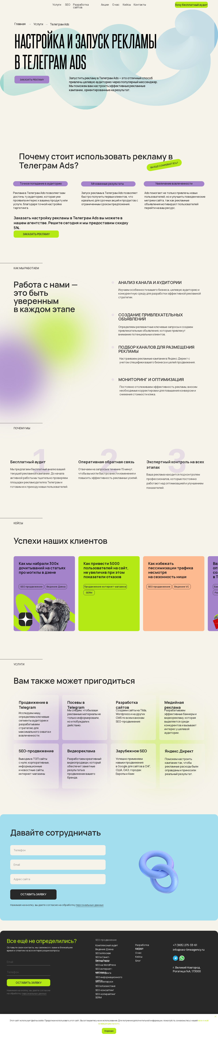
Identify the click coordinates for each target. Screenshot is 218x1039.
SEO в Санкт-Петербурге (102, 958)
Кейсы (127, 4)
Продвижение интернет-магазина (105, 586)
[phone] (28, 972)
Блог (138, 960)
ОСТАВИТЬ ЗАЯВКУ (29, 983)
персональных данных (90, 905)
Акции (105, 4)
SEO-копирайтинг (105, 994)
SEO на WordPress (105, 964)
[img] (44, 611)
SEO (67, 4)
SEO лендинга (103, 972)
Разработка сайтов (81, 6)
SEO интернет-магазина (103, 970)
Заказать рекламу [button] (32, 79)
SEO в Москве (103, 953)
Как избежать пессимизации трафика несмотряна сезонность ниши (170, 570)
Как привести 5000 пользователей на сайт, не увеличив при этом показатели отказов (105, 570)
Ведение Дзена (55, 586)
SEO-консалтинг (104, 990)
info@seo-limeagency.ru (189, 949)
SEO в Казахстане (105, 986)
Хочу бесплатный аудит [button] (191, 5)
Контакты (140, 4)
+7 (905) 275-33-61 (185, 945)
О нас (115, 4)
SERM (89, 592)
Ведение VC (181, 586)
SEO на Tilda (102, 961)
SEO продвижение (31, 586)
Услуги (56, 4)
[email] (28, 962)
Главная (20, 24)
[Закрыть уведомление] (215, 1016)
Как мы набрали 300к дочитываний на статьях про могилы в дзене (42, 568)
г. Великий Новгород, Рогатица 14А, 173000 (187, 969)
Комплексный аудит (106, 945)
